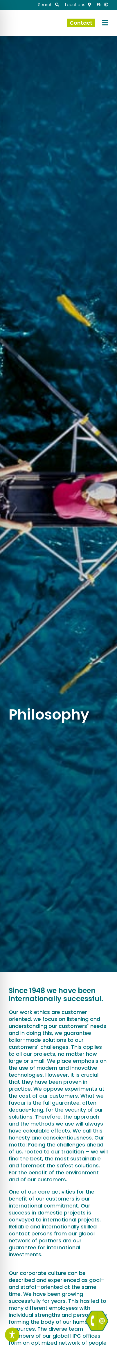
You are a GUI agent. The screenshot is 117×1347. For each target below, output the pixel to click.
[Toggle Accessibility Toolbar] (12, 1335)
